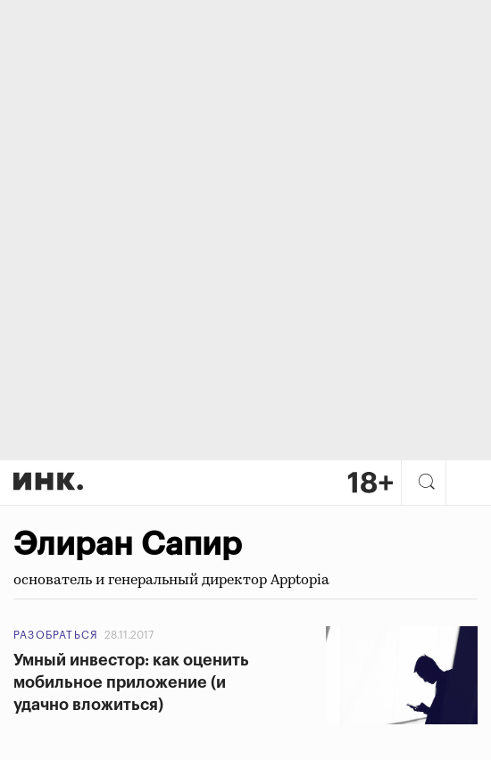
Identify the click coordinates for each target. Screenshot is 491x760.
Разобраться (55, 635)
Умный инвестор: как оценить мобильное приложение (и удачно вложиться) (131, 682)
